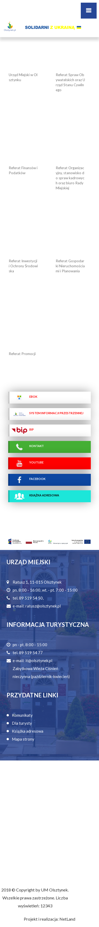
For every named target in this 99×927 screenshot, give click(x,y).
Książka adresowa (27, 731)
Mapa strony (23, 739)
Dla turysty (22, 723)
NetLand (67, 918)
